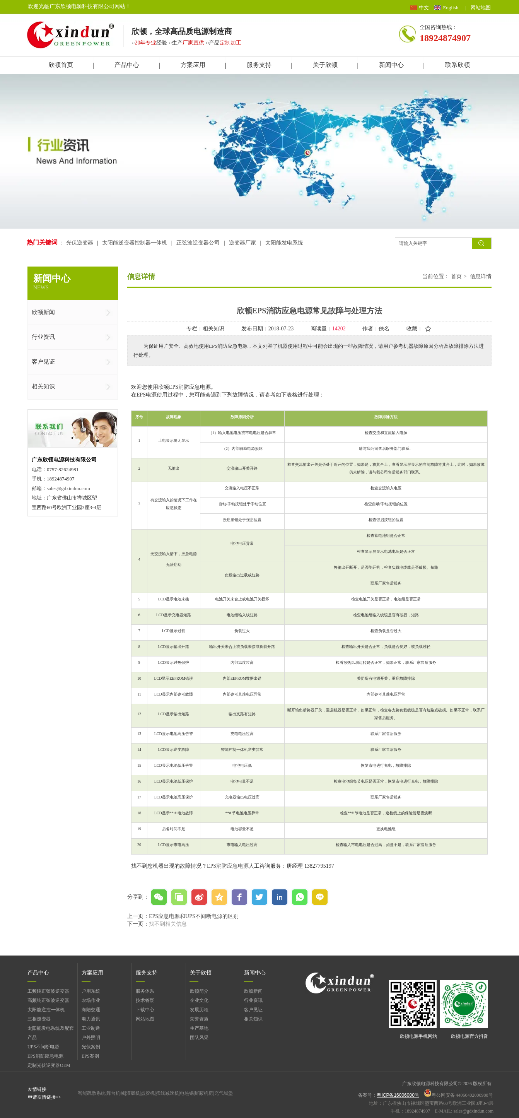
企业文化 (199, 1000)
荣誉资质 (199, 1019)
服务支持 (146, 973)
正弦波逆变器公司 (198, 243)
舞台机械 (115, 1093)
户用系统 (91, 991)
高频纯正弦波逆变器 (48, 1000)
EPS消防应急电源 (228, 866)
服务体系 (145, 991)
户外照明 (91, 1037)
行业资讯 (253, 1000)
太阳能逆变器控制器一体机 (134, 243)
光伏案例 (91, 1047)
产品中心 (38, 973)
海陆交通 (91, 1009)
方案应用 (92, 973)
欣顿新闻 (253, 991)
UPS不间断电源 (43, 1047)
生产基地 (199, 1028)
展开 (509, 100)
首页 (456, 276)
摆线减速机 (167, 1093)
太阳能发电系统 (284, 243)
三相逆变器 (39, 1019)
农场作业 (91, 1000)
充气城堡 (223, 1093)
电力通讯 (91, 1019)
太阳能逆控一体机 (46, 1009)
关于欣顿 (201, 973)
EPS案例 (90, 1056)
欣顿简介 (199, 991)
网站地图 (481, 7)
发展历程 (199, 1009)
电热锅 (187, 1093)
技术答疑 (145, 1000)
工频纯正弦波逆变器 (48, 991)
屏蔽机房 (204, 1093)
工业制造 (91, 1028)
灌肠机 (133, 1093)
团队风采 (199, 1037)
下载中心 (145, 1009)
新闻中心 (255, 973)
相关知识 (253, 1019)
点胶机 (148, 1093)
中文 (424, 7)
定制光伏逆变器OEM (48, 1065)
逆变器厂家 (242, 243)
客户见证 (253, 1009)
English (450, 7)
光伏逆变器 (80, 243)
